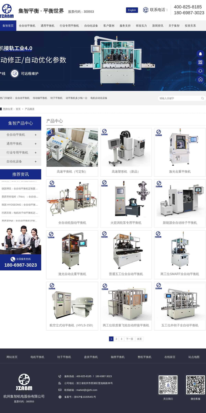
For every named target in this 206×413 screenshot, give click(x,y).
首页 (18, 109)
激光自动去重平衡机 (72, 274)
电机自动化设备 (98, 98)
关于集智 (174, 25)
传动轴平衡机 (40, 98)
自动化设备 (91, 25)
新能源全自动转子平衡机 (180, 222)
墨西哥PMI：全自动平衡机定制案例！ (22, 221)
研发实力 (141, 25)
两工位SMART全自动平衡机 (180, 274)
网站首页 (12, 357)
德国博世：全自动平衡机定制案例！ (21, 189)
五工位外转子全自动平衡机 (179, 325)
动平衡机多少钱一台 (76, 98)
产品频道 (30, 109)
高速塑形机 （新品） (126, 171)
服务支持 (125, 25)
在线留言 (169, 357)
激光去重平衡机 (180, 171)
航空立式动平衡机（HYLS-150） (72, 325)
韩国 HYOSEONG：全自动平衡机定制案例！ (26, 205)
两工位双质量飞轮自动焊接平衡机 (126, 325)
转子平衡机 (56, 98)
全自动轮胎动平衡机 (72, 222)
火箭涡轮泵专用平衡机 (126, 222)
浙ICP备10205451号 (85, 396)
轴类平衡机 (118, 357)
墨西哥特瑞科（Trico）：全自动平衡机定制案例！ (28, 197)
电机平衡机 (37, 357)
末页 (139, 339)
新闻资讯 (157, 25)
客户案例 (108, 25)
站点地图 (193, 357)
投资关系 (190, 25)
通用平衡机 (47, 25)
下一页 (129, 339)
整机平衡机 (144, 357)
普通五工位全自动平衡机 (126, 274)
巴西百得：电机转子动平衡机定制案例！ (23, 213)
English (132, 10)
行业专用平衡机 (69, 25)
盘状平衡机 (91, 357)
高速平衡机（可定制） (72, 171)
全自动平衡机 (27, 25)
